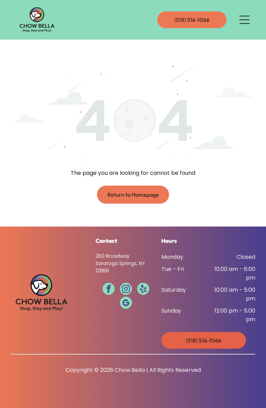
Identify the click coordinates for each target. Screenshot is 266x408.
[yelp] (143, 290)
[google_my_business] (126, 304)
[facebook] (109, 290)
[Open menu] (244, 20)
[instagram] (126, 290)
